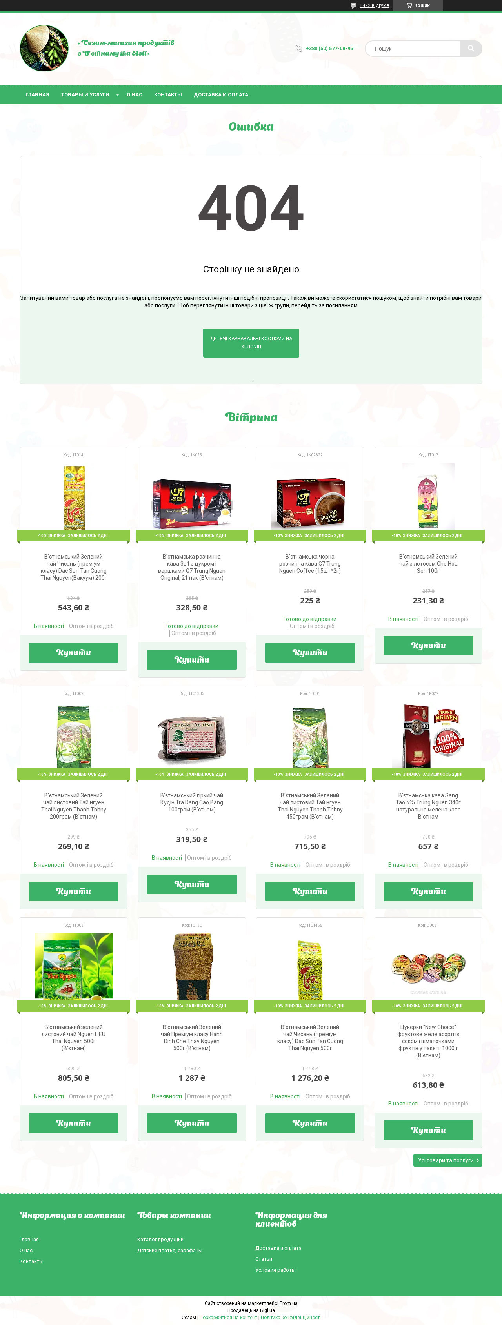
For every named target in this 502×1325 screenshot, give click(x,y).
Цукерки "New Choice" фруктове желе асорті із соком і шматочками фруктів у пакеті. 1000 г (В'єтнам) (428, 1041)
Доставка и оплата (221, 95)
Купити (73, 653)
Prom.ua (289, 1303)
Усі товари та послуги (446, 1160)
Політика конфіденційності (291, 1317)
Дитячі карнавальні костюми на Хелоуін (251, 343)
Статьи (263, 1259)
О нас (134, 95)
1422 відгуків (374, 5)
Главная (37, 95)
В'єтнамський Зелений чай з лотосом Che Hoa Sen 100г (428, 564)
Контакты (168, 95)
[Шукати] (471, 48)
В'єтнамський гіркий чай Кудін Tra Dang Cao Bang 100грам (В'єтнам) (191, 802)
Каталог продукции (160, 1239)
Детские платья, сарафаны (169, 1250)
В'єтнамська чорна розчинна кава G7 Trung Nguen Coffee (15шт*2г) (310, 564)
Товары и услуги (85, 95)
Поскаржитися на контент (228, 1317)
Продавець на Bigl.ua (251, 1310)
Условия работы (275, 1270)
